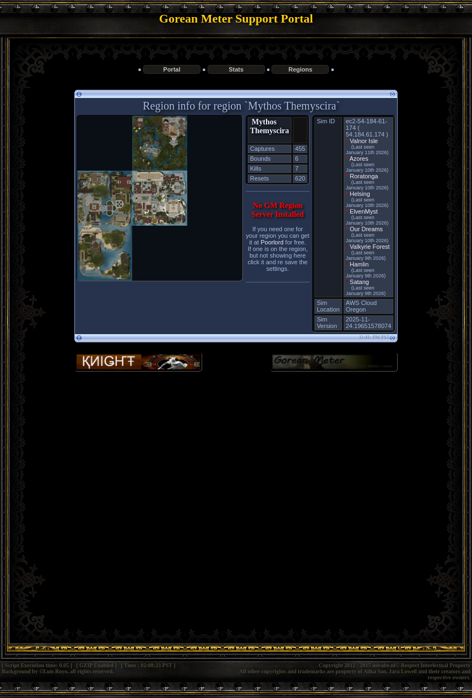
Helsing (360, 193)
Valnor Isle (364, 141)
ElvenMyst (364, 211)
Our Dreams (366, 229)
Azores (358, 158)
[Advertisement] (236, 470)
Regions (300, 69)
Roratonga (364, 176)
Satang (359, 282)
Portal (171, 69)
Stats (236, 69)
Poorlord (272, 242)
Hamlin (359, 264)
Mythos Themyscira (269, 126)
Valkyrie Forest (370, 246)
